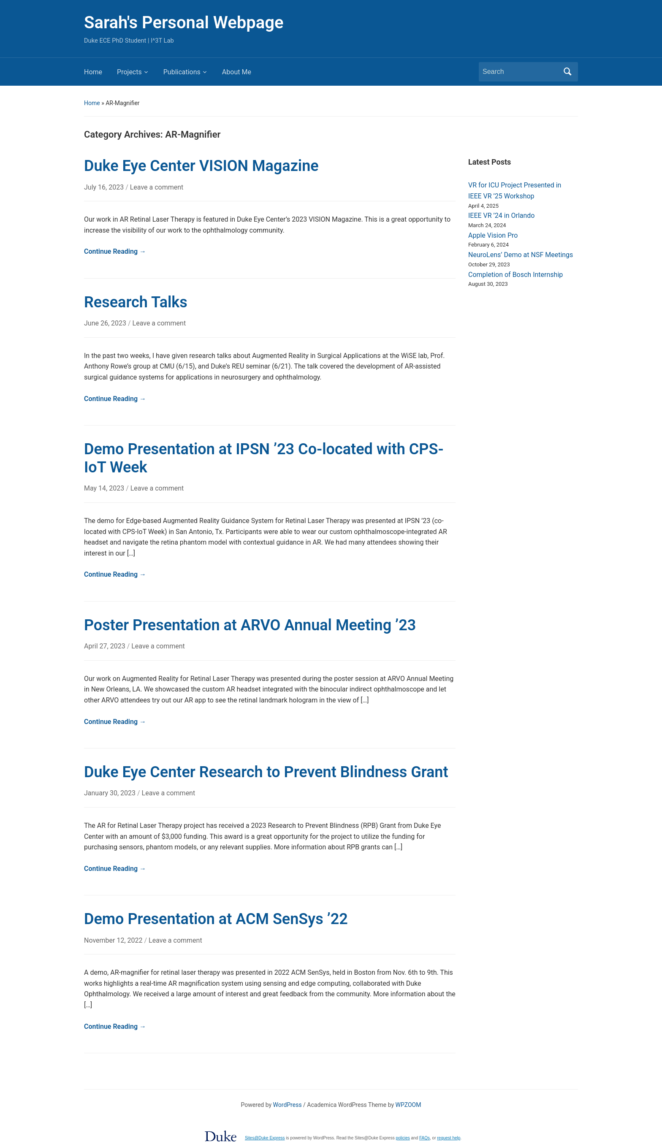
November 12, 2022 (114, 940)
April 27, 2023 (105, 646)
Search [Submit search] (567, 71)
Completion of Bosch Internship (515, 275)
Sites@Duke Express (265, 1138)
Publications (182, 72)
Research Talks (135, 302)
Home (93, 72)
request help (448, 1138)
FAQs (424, 1138)
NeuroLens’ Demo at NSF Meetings (520, 255)
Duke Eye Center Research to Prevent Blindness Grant (266, 772)
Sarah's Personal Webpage (184, 23)
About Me (236, 72)
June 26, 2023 (106, 323)
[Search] (520, 72)
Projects (129, 72)
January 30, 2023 (110, 793)
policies (403, 1138)
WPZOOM (408, 1104)
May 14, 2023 (105, 488)
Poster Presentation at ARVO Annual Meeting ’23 (250, 625)
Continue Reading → (115, 251)
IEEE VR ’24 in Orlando (501, 216)
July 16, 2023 (104, 187)
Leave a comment (157, 187)
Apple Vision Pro (493, 235)
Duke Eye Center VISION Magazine (201, 166)
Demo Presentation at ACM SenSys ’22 (216, 919)
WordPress (287, 1104)
